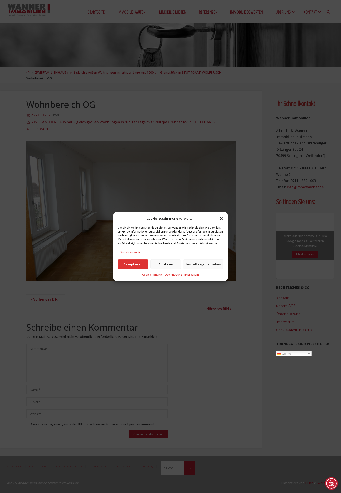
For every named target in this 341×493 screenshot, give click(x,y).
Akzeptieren (133, 272)
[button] (221, 227)
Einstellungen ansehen (203, 272)
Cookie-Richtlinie (152, 283)
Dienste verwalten (131, 260)
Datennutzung (173, 283)
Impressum (191, 283)
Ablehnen (165, 272)
